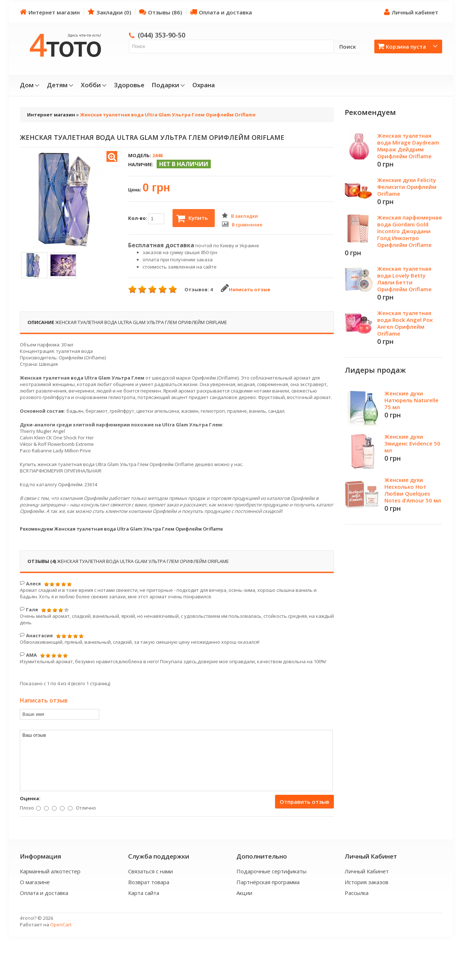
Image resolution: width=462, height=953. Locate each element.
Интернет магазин (50, 12)
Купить (192, 218)
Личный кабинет (411, 12)
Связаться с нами (150, 871)
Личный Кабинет (367, 871)
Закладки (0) (109, 12)
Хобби (94, 85)
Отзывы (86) (160, 12)
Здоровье (129, 85)
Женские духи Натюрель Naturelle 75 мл (411, 400)
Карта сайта (143, 892)
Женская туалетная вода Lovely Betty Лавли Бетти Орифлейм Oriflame (404, 279)
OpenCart (60, 924)
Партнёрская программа (268, 882)
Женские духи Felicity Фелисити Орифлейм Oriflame (406, 186)
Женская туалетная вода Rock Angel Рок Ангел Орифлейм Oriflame (405, 323)
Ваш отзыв (176, 760)
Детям (60, 85)
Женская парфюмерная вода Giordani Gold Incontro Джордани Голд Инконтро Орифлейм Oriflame (409, 231)
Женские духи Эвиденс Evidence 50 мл (412, 443)
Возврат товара (148, 882)
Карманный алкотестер (50, 871)
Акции (244, 892)
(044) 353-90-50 (161, 35)
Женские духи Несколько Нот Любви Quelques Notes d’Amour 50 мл (412, 490)
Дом (30, 85)
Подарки (168, 85)
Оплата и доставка (221, 12)
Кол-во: (146, 218)
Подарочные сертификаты (271, 871)
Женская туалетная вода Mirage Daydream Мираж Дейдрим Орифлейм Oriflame (408, 146)
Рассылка (357, 892)
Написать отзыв (245, 289)
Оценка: (30, 798)
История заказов (366, 882)
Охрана (203, 85)
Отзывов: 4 (198, 289)
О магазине (35, 882)
